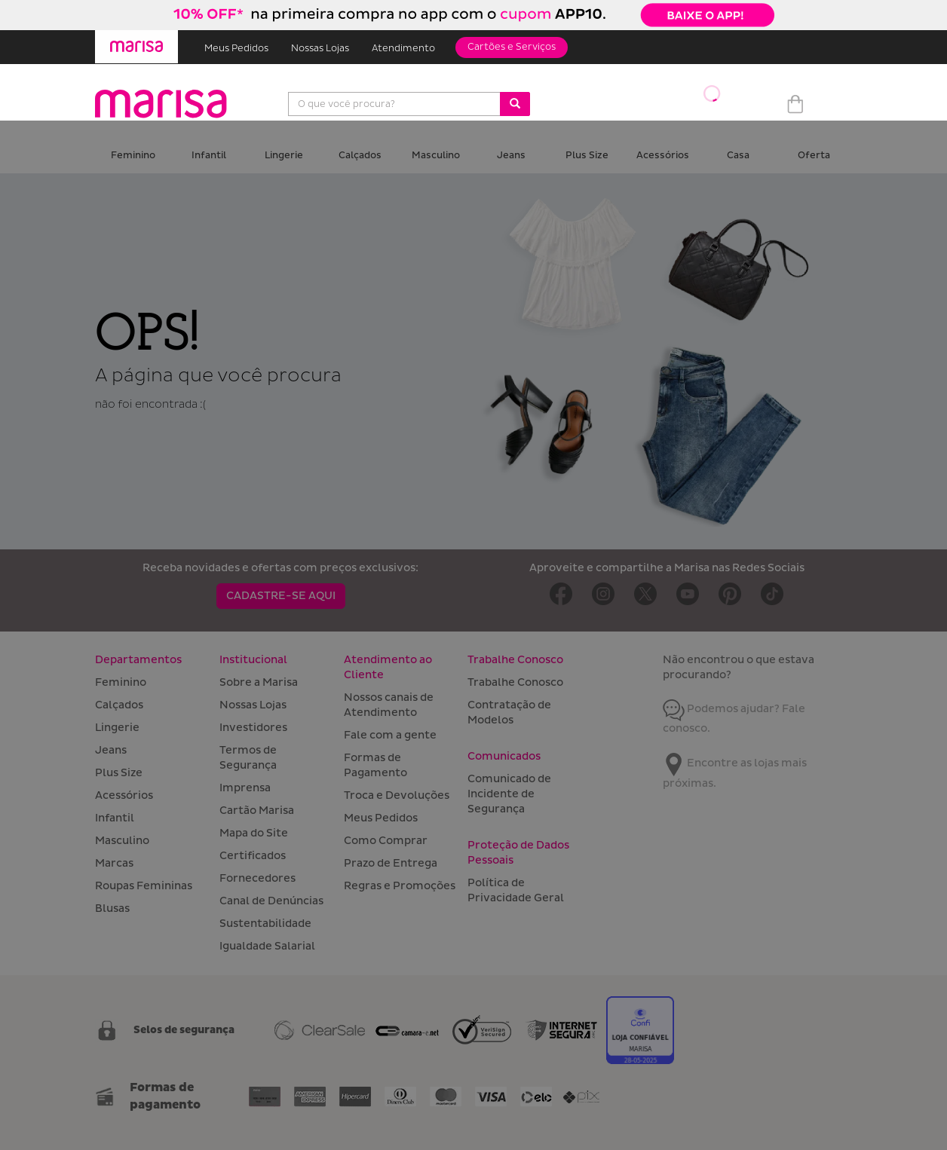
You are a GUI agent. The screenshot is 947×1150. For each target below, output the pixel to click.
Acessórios (662, 155)
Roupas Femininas (143, 885)
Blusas (112, 908)
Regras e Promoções (399, 885)
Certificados (252, 855)
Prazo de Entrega (390, 863)
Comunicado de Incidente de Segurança (509, 793)
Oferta (814, 155)
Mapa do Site (253, 833)
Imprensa (245, 787)
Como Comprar (386, 840)
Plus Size (586, 155)
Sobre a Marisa (258, 682)
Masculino (436, 155)
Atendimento (403, 48)
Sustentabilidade (265, 923)
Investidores (253, 727)
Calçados (360, 155)
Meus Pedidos (236, 48)
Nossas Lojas (320, 48)
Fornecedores (257, 878)
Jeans (511, 155)
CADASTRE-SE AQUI (281, 595)
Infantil (209, 155)
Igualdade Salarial (267, 946)
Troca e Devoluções (396, 795)
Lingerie (284, 155)
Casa (738, 155)
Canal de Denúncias (271, 901)
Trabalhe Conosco (515, 682)
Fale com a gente (390, 735)
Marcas (114, 863)
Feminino (133, 155)
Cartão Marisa (256, 810)
